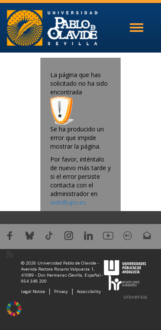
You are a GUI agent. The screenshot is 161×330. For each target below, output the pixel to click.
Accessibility (89, 291)
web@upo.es (68, 202)
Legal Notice (33, 291)
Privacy (61, 291)
